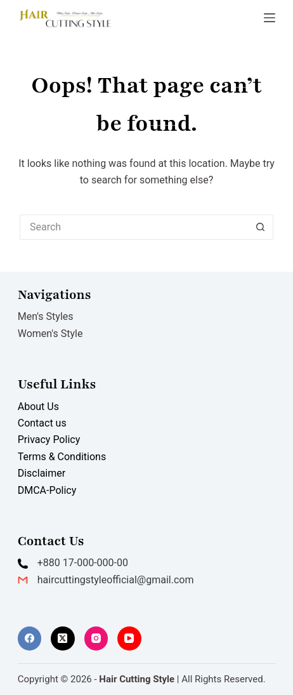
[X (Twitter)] (63, 638)
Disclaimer (41, 473)
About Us (38, 406)
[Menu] (269, 17)
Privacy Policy (49, 440)
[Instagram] (96, 638)
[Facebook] (30, 638)
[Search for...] (134, 227)
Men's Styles (46, 316)
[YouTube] (129, 638)
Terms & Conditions (62, 457)
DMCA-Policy (47, 490)
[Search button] (260, 227)
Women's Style (50, 334)
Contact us (42, 423)
